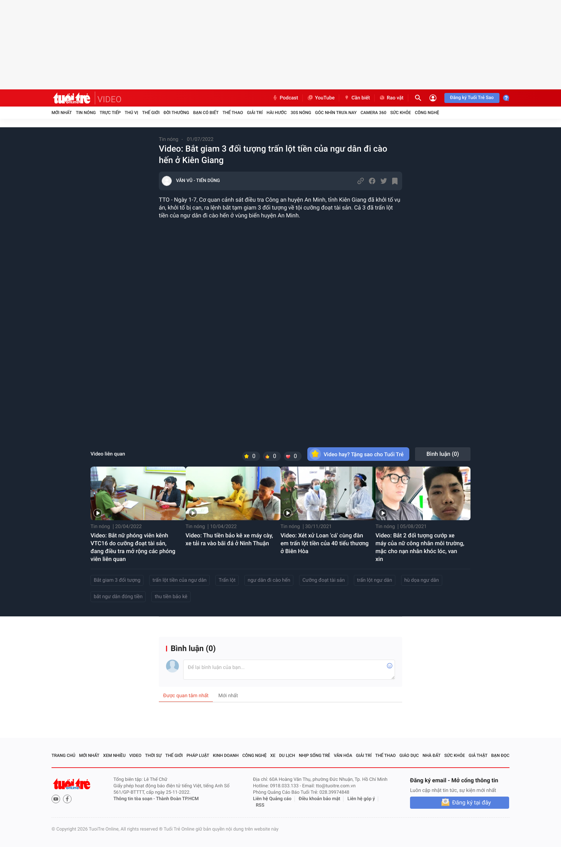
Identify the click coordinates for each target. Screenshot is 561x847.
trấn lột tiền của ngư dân (179, 580)
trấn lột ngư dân (374, 580)
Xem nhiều (114, 755)
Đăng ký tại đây (471, 802)
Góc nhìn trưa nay (336, 112)
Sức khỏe (400, 112)
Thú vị (131, 112)
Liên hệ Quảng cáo (272, 799)
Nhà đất (432, 755)
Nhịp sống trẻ (314, 755)
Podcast (285, 98)
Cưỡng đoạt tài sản (323, 580)
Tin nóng (86, 112)
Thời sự (153, 755)
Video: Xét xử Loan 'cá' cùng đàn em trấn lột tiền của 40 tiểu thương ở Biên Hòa (324, 543)
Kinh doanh (226, 755)
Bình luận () (442, 453)
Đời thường (176, 112)
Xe (272, 755)
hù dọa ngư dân (421, 580)
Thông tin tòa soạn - (134, 799)
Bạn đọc (500, 755)
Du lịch (287, 755)
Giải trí (255, 112)
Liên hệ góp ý (361, 799)
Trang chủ (63, 755)
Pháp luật (197, 755)
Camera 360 (373, 112)
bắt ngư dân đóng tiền (118, 597)
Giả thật (478, 755)
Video (135, 755)
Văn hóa (343, 755)
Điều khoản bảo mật (319, 799)
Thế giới (151, 112)
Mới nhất (62, 112)
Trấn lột (227, 580)
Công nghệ (427, 112)
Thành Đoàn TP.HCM (177, 799)
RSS (260, 805)
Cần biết (356, 98)
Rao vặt (391, 98)
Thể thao (233, 112)
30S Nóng (301, 112)
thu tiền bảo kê (171, 597)
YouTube (321, 98)
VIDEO (109, 99)
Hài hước (277, 112)
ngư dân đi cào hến (269, 580)
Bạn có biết (206, 112)
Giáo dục (409, 755)
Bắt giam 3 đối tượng (117, 580)
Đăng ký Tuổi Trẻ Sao (472, 97)
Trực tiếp (110, 112)
